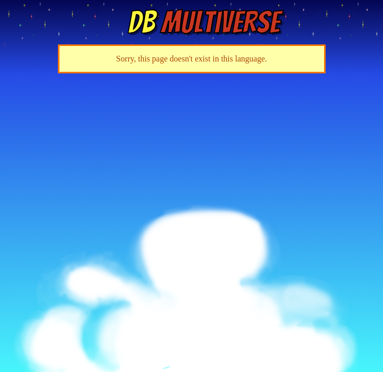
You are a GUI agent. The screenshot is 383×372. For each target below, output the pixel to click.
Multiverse (204, 22)
